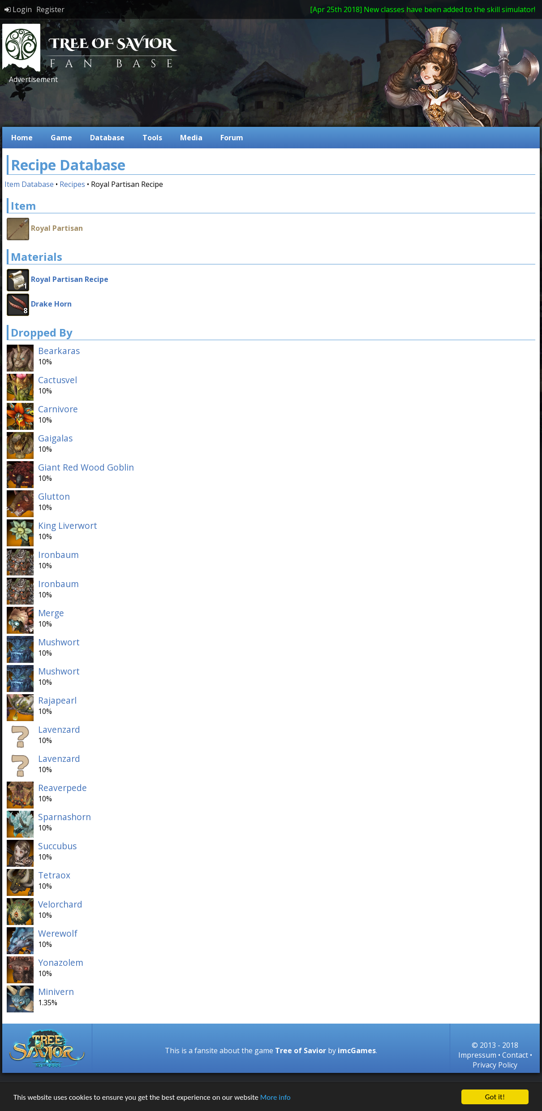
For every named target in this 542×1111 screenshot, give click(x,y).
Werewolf (57, 933)
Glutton (54, 496)
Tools (152, 138)
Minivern (56, 992)
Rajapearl (57, 700)
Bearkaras (59, 351)
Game (61, 138)
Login (18, 9)
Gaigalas (55, 438)
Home (22, 138)
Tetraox (54, 875)
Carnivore (58, 409)
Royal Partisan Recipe (69, 279)
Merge (51, 613)
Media (191, 138)
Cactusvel (57, 380)
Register (50, 9)
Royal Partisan (57, 228)
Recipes (72, 184)
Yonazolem (60, 962)
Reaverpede (62, 788)
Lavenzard (59, 729)
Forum (231, 138)
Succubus (57, 846)
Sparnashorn (64, 817)
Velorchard (60, 904)
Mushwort (59, 642)
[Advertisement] (170, 104)
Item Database (29, 184)
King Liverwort (67, 525)
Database (107, 138)
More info (275, 1097)
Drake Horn (51, 304)
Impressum (477, 1055)
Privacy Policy (495, 1065)
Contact (515, 1055)
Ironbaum (58, 555)
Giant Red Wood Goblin (86, 467)
